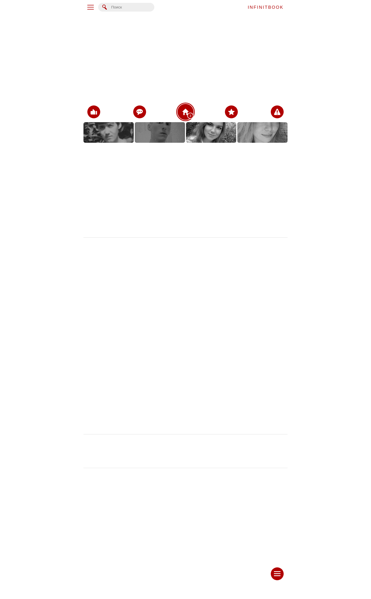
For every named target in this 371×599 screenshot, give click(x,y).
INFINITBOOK (266, 7)
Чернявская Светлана (102, 348)
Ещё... (119, 230)
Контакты (119, 167)
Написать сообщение (185, 579)
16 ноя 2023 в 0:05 (272, 450)
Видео (119, 205)
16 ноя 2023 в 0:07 (272, 348)
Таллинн (164, 183)
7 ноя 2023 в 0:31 (273, 551)
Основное (119, 155)
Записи (119, 218)
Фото (118, 192)
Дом (119, 180)
